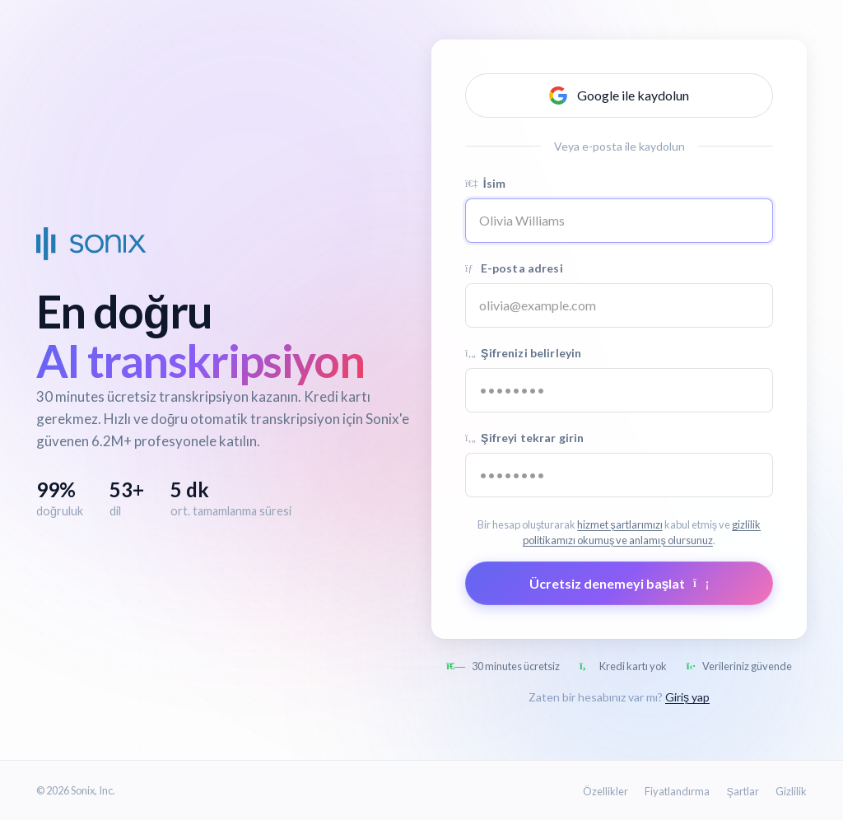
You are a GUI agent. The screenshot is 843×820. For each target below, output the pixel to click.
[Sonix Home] (91, 243)
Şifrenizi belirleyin (523, 353)
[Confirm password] (619, 475)
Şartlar (742, 791)
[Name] (619, 220)
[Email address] (619, 305)
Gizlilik (791, 791)
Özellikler (605, 791)
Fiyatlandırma (677, 791)
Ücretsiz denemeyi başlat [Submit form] (619, 583)
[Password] (619, 390)
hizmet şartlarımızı (619, 524)
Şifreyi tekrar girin (524, 438)
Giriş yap (687, 697)
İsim (485, 183)
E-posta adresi (514, 268)
